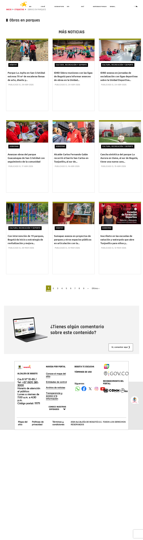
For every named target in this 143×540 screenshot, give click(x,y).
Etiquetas (19, 17)
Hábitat (13, 72)
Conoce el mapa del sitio (56, 376)
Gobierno (14, 151)
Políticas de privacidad (38, 424)
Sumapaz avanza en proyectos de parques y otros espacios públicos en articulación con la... (72, 243)
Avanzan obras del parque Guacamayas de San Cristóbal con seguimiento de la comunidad (26, 163)
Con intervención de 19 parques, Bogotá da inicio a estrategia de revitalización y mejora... (26, 243)
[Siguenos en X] (90, 389)
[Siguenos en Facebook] (77, 389)
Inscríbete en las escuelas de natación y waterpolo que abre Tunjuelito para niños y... (117, 243)
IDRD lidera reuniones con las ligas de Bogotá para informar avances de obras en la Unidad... (73, 84)
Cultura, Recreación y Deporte (71, 72)
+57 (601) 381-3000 (28, 385)
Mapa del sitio (22, 424)
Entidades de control (56, 382)
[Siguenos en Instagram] (96, 389)
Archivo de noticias (55, 388)
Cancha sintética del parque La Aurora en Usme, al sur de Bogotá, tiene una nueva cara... (119, 163)
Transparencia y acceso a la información (54, 397)
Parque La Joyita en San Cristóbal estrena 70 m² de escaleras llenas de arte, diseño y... (26, 84)
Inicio (9, 17)
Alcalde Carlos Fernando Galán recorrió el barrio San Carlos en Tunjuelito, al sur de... (71, 163)
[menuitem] (33, 9)
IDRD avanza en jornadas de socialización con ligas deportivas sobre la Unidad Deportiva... (119, 84)
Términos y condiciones (58, 424)
